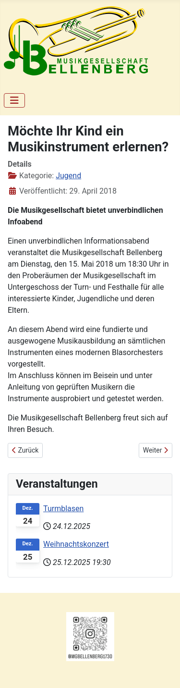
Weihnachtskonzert (76, 544)
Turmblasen (63, 508)
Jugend (68, 175)
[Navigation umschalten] (14, 100)
